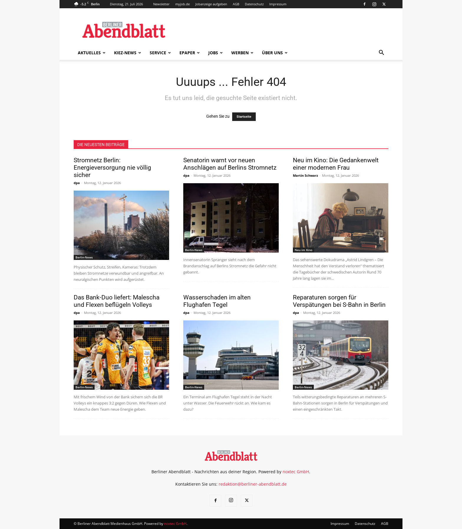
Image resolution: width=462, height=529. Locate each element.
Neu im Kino (303, 250)
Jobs (215, 52)
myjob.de (182, 4)
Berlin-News (84, 257)
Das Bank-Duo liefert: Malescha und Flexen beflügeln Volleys (116, 301)
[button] (381, 53)
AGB (236, 4)
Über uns (275, 52)
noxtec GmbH (296, 471)
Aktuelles (91, 52)
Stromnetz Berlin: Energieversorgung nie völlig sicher (112, 167)
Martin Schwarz (305, 175)
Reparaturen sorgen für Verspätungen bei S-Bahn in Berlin (339, 301)
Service (160, 52)
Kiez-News (127, 52)
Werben (242, 52)
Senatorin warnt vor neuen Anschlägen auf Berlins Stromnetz (229, 164)
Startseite (244, 117)
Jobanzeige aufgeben (211, 4)
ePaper (189, 52)
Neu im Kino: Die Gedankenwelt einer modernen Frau (336, 164)
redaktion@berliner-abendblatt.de (253, 484)
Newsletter (161, 4)
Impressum (277, 4)
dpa (77, 183)
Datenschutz (254, 4)
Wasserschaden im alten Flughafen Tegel (217, 301)
